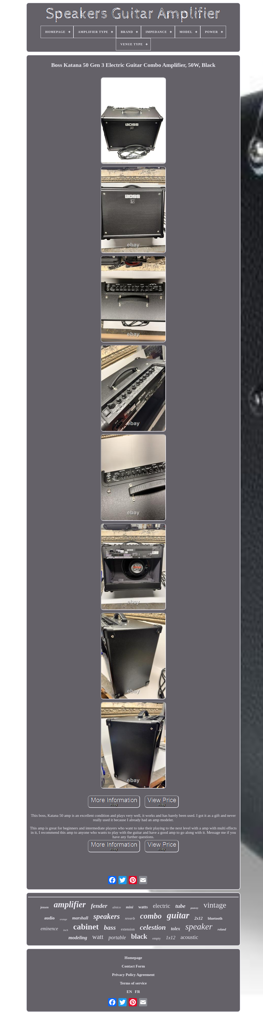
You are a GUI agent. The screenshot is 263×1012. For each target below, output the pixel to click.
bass (110, 927)
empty (156, 938)
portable (117, 937)
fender (99, 905)
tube (180, 906)
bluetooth (215, 918)
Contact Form (133, 966)
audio (49, 918)
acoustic (189, 937)
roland (222, 929)
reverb (130, 918)
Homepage (133, 958)
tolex (175, 928)
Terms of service (133, 983)
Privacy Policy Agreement (133, 975)
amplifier (70, 904)
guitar (178, 915)
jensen (44, 907)
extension (128, 929)
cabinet (86, 926)
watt (97, 936)
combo (151, 915)
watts (143, 907)
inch (65, 930)
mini (129, 907)
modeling (78, 937)
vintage (214, 905)
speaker (199, 926)
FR (137, 992)
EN (129, 992)
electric (161, 906)
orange (63, 919)
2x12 (198, 918)
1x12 (170, 937)
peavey (195, 907)
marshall (80, 918)
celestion (153, 927)
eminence (49, 928)
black (139, 936)
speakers (106, 916)
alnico (116, 907)
